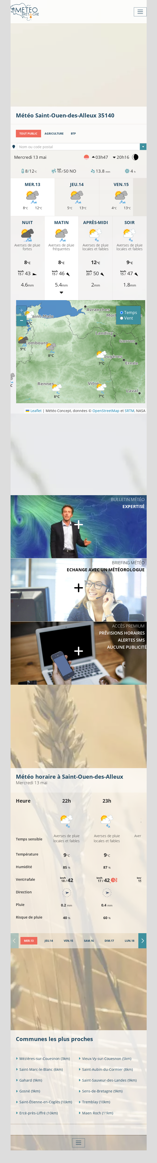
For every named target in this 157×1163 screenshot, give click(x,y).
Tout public (28, 133)
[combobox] (82, 146)
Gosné (28, 1091)
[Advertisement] (86, 64)
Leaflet (33, 410)
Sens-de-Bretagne (100, 1091)
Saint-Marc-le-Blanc (39, 1069)
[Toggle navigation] (140, 11)
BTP (73, 133)
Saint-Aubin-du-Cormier (106, 1069)
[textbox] (81, 146)
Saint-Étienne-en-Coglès (44, 1101)
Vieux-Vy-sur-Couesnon (105, 1058)
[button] (23, 343)
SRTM (129, 410)
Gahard (29, 1080)
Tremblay (94, 1101)
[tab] (28, 941)
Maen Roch (96, 1113)
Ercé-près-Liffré (37, 1113)
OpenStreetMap (105, 410)
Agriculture (54, 133)
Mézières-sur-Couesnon (43, 1058)
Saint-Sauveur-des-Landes (108, 1080)
